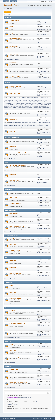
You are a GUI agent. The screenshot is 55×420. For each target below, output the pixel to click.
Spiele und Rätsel (13, 51)
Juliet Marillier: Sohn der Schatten (25, 103)
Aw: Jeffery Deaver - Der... (42, 262)
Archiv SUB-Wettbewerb (14, 59)
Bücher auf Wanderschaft (15, 38)
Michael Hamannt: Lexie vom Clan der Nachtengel (23, 100)
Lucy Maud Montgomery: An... (42, 246)
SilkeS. (38, 42)
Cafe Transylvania (13, 213)
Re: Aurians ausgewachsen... (42, 252)
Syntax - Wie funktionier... (42, 29)
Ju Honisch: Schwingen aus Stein (26, 104)
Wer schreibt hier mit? (14, 76)
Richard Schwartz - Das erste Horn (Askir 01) (27, 125)
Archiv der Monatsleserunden (15, 122)
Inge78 (38, 72)
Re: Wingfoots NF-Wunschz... (42, 384)
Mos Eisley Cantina (13, 170)
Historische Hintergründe (15, 332)
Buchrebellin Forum (11, 5)
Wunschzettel (12, 158)
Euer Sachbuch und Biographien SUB (18, 382)
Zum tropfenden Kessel (15, 238)
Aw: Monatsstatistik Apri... (42, 64)
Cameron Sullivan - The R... (42, 176)
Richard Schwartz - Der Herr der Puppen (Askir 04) (40, 126)
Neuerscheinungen (14, 69)
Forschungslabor (13, 369)
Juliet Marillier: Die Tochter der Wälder (39, 103)
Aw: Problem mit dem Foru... (42, 22)
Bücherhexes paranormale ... (42, 228)
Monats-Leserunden (14, 112)
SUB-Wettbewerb (13, 54)
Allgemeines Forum (14, 20)
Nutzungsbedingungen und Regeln (41, 418)
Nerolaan (39, 115)
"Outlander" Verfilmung (15, 203)
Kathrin (48, 195)
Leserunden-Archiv (14, 119)
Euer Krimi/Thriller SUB (15, 273)
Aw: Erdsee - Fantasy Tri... (42, 167)
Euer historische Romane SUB (17, 323)
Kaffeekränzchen (13, 46)
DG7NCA (39, 36)
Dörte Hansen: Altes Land (15, 104)
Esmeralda (39, 57)
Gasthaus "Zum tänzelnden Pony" (17, 165)
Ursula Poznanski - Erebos (37, 106)
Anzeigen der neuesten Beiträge (13, 404)
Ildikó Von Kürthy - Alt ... (41, 378)
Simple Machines (12, 418)
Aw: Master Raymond (41, 195)
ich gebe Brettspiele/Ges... (42, 34)
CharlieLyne (38, 401)
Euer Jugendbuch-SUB (15, 250)
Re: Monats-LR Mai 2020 (42, 114)
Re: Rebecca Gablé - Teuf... (42, 312)
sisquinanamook (40, 49)
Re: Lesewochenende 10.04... (42, 132)
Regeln (11, 26)
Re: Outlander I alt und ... (42, 200)
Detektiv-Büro (12, 260)
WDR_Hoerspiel (40, 168)
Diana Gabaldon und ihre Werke (17, 192)
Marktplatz (12, 33)
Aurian (38, 254)
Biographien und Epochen (15, 337)
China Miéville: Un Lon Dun (34, 124)
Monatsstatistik (13, 62)
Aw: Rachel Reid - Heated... (42, 294)
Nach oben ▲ (50, 418)
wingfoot (38, 385)
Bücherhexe (39, 156)
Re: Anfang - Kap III (41, 120)
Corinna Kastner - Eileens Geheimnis (20, 109)
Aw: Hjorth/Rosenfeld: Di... (42, 269)
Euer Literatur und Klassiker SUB (17, 152)
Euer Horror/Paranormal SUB (16, 226)
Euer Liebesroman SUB (15, 298)
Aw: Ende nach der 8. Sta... (42, 205)
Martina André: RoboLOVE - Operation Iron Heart (21, 106)
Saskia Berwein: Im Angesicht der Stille (17, 97)
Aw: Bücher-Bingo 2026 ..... (42, 56)
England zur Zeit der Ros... (42, 334)
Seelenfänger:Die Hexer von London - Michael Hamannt (17, 98)
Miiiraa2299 (39, 289)
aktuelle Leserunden (14, 93)
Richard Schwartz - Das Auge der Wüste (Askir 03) (20, 126)
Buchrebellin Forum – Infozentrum (13, 393)
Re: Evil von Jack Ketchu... (42, 215)
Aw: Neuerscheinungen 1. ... (42, 71)
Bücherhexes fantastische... (42, 182)
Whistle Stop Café (13, 344)
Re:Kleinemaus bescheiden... (42, 300)
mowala (38, 66)
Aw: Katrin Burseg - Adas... (42, 353)
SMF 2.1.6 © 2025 (6, 418)
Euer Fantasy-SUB (14, 180)
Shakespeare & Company (15, 140)
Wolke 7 (11, 285)
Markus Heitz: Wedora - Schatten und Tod (20, 124)
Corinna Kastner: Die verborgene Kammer (17, 107)
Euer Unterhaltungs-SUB (15, 357)
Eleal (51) (31, 397)
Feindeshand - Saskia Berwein (34, 98)
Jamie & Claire (13, 197)
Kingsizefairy (20, 397)
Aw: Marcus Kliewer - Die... (42, 222)
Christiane (39, 24)
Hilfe (33, 418)
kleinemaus (39, 302)
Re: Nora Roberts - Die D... (42, 287)
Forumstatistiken (10, 399)
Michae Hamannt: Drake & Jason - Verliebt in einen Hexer (21, 101)
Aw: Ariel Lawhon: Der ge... (42, 319)
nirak (38, 79)
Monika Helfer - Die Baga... (42, 148)
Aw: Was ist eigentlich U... (42, 346)
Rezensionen (12, 146)
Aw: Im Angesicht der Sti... (42, 87)
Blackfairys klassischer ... (42, 155)
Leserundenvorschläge (15, 86)
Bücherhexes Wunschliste (42, 359)
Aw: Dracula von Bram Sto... (42, 142)
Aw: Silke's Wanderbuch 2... (42, 41)
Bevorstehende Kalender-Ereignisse (15, 395)
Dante (50, 29)
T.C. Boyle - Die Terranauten (38, 101)
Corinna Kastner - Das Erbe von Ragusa (35, 109)
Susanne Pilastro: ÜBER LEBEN (40, 104)
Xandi (49, 200)
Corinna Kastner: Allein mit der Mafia (33, 107)
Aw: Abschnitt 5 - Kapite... (42, 94)
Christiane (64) (26, 397)
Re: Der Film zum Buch (41, 241)
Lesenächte (12, 131)
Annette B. (39, 314)
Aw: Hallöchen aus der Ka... (42, 77)
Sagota (38, 327)
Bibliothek (12, 310)
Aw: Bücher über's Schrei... (42, 371)
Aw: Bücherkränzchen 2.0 (42, 47)
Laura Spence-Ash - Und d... (42, 325)
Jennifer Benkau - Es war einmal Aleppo (29, 122)
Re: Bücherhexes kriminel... (42, 275)
